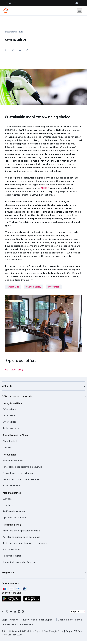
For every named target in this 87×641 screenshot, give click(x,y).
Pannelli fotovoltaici (13, 460)
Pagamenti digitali (12, 555)
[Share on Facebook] (6, 50)
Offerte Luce (9, 409)
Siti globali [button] (8, 572)
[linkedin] (15, 611)
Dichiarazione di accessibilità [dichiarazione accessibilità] (17, 624)
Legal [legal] (5, 619)
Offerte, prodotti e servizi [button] (17, 396)
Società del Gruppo (42, 619)
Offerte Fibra (9, 421)
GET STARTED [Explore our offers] (14, 369)
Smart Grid (13, 286)
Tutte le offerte (11, 428)
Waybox (7, 498)
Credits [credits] (14, 619)
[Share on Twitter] (13, 50)
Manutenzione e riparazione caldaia (21, 530)
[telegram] (23, 611)
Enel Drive (8, 505)
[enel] (5, 10)
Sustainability (33, 286)
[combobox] (77, 611)
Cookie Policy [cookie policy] (65, 619)
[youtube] (11, 611)
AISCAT (45, 188)
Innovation (54, 286)
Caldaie (7, 447)
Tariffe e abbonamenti (14, 511)
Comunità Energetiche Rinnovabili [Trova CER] (20, 562)
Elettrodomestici (11, 549)
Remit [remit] (78, 619)
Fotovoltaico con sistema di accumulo (22, 466)
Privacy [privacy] (25, 619)
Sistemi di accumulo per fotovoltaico (22, 479)
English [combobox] (75, 611)
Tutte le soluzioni (11, 485)
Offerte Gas (9, 415)
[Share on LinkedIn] (20, 50)
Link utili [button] (7, 386)
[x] (7, 611)
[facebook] (3, 611)
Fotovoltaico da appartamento (19, 473)
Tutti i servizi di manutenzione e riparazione (25, 543)
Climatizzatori (10, 441)
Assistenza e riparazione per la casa (21, 537)
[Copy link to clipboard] (27, 50)
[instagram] (19, 611)
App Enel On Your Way (14, 517)
